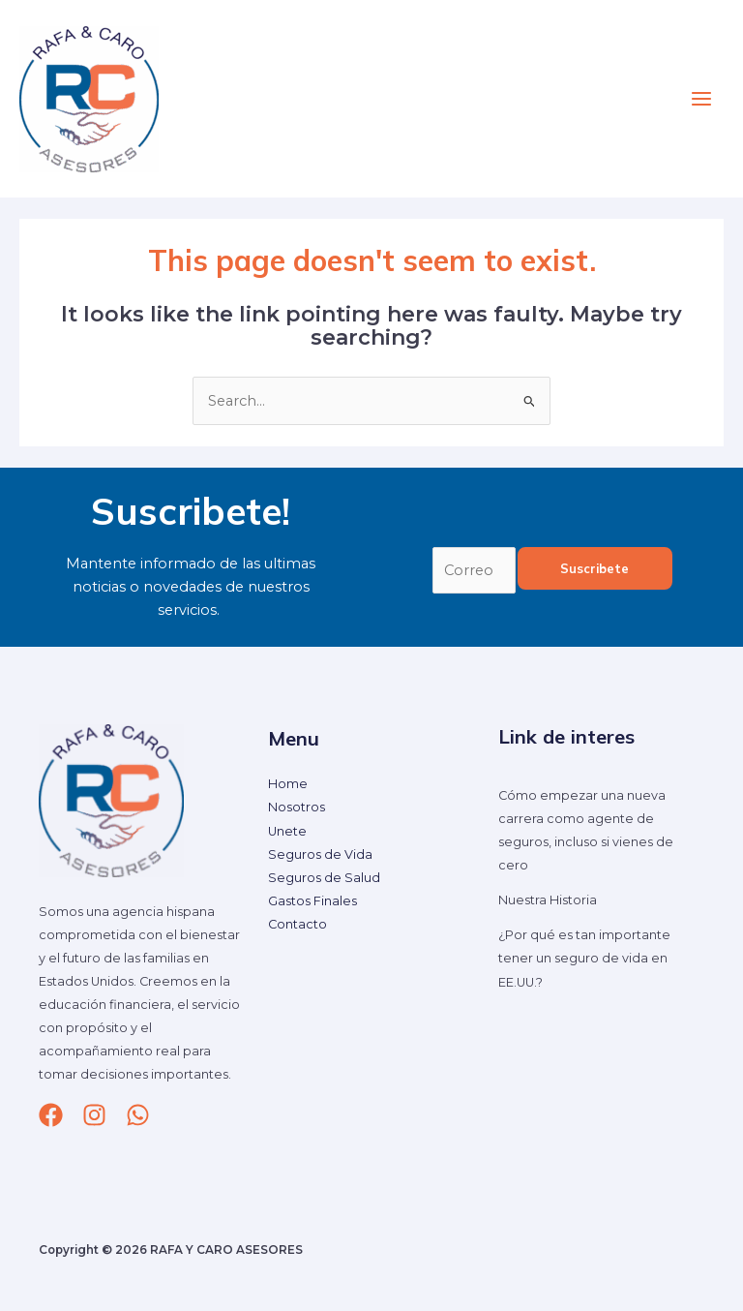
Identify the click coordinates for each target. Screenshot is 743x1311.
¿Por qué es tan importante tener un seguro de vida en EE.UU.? (584, 958)
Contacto (297, 924)
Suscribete (594, 568)
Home (288, 784)
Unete (287, 831)
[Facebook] (51, 1115)
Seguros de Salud (324, 877)
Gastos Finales (312, 901)
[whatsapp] (138, 1115)
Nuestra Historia (547, 900)
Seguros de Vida (320, 854)
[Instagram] (94, 1115)
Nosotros (296, 808)
